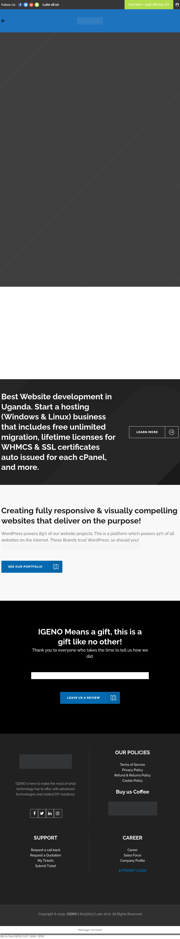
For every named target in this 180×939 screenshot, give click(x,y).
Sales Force (132, 855)
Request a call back (46, 850)
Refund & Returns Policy (132, 775)
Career (133, 850)
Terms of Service (132, 765)
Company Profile (132, 860)
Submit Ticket (45, 866)
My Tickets (46, 860)
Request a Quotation (45, 855)
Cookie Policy (132, 780)
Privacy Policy (132, 770)
